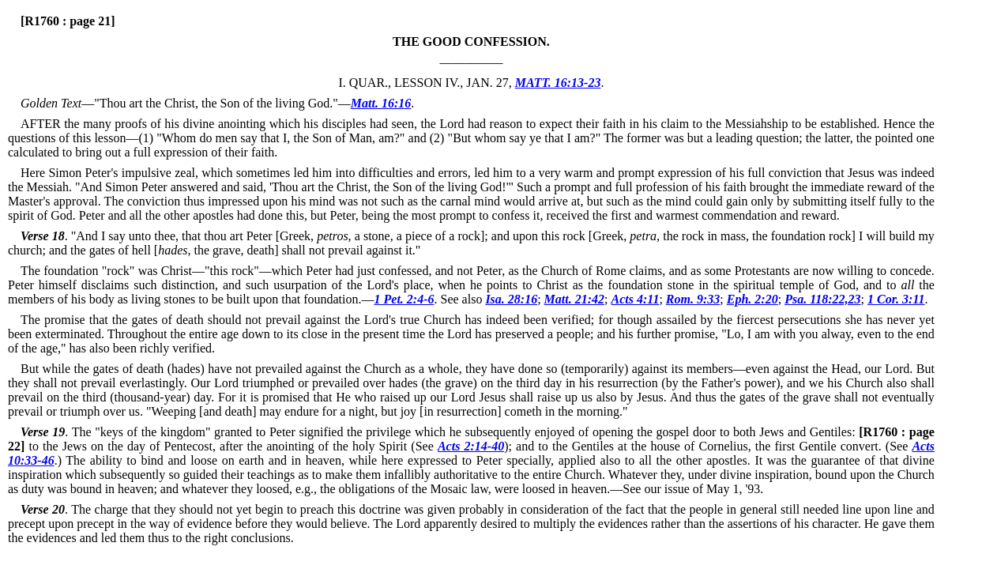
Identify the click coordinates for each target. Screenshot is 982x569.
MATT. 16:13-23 (558, 82)
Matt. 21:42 (574, 299)
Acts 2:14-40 (471, 446)
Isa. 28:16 (511, 299)
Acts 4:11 (635, 299)
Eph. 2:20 (752, 299)
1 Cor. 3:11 (895, 299)
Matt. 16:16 (381, 103)
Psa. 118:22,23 (822, 299)
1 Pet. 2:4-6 (404, 299)
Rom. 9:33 (693, 299)
